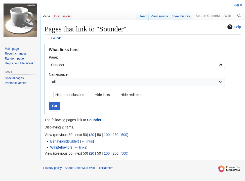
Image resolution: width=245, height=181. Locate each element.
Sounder (56, 37)
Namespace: (59, 74)
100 (107, 135)
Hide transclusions (69, 95)
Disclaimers (105, 168)
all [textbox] (54, 82)
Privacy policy (52, 168)
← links (87, 141)
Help (233, 26)
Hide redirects (131, 95)
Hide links (102, 95)
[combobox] (137, 65)
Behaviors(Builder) (64, 141)
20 (92, 135)
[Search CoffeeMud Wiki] (218, 15)
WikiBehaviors (61, 147)
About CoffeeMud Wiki (80, 168)
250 (115, 135)
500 (124, 135)
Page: (53, 57)
